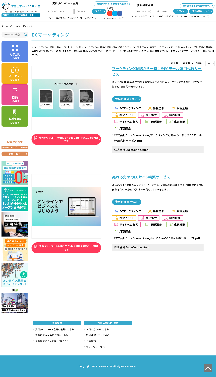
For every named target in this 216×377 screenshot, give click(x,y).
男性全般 (158, 108)
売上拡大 (151, 115)
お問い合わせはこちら (97, 329)
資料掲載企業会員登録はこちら (51, 335)
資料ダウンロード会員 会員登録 (111, 3)
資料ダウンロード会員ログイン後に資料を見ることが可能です (68, 139)
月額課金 (125, 128)
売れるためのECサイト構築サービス (141, 177)
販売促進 (175, 115)
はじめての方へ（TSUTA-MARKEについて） (102, 18)
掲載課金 (156, 122)
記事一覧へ (15, 153)
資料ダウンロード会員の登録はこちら (54, 329)
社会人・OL (126, 115)
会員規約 (91, 341)
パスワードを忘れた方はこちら (62, 18)
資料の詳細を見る (126, 99)
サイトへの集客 (128, 122)
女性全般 (182, 108)
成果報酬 (179, 122)
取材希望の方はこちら (97, 335)
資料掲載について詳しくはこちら (52, 341)
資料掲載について (201, 11)
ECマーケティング (130, 108)
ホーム (5, 25)
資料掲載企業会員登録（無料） (197, 5)
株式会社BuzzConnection (131, 150)
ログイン (98, 11)
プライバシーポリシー (97, 346)
